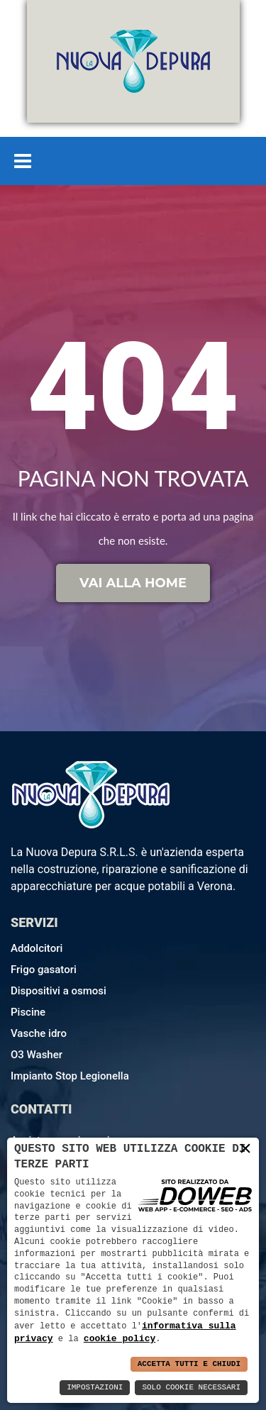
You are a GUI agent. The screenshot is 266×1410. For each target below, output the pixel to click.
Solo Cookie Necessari (191, 1387)
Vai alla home (133, 583)
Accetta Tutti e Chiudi (189, 1364)
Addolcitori (36, 948)
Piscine (28, 1012)
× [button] (245, 1148)
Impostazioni (95, 1387)
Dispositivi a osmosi (58, 990)
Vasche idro (39, 1033)
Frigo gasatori (44, 969)
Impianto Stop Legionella (70, 1076)
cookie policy (119, 1338)
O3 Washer (36, 1054)
